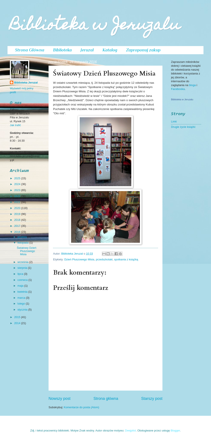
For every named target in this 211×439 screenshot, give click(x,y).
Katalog (109, 50)
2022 (17, 196)
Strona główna (105, 398)
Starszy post (151, 398)
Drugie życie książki (183, 126)
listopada (23, 242)
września (23, 262)
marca (21, 297)
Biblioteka (62, 50)
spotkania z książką (126, 259)
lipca (20, 273)
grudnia (22, 236)
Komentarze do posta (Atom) (81, 407)
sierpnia (22, 267)
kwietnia (22, 291)
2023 (17, 190)
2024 (17, 184)
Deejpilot (130, 430)
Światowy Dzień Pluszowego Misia (26, 251)
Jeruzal (87, 50)
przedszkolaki (104, 259)
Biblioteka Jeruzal (26, 82)
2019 (17, 214)
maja (20, 285)
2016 (17, 231)
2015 (17, 317)
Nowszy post (59, 398)
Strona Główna (29, 50)
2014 (17, 323)
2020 (17, 208)
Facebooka (178, 89)
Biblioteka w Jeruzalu (95, 26)
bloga (193, 85)
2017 (17, 225)
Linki (174, 121)
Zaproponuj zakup (143, 50)
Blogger (175, 430)
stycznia (22, 309)
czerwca (22, 279)
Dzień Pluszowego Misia (79, 259)
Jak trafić (15, 125)
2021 (17, 202)
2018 (17, 219)
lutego (21, 303)
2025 (17, 178)
